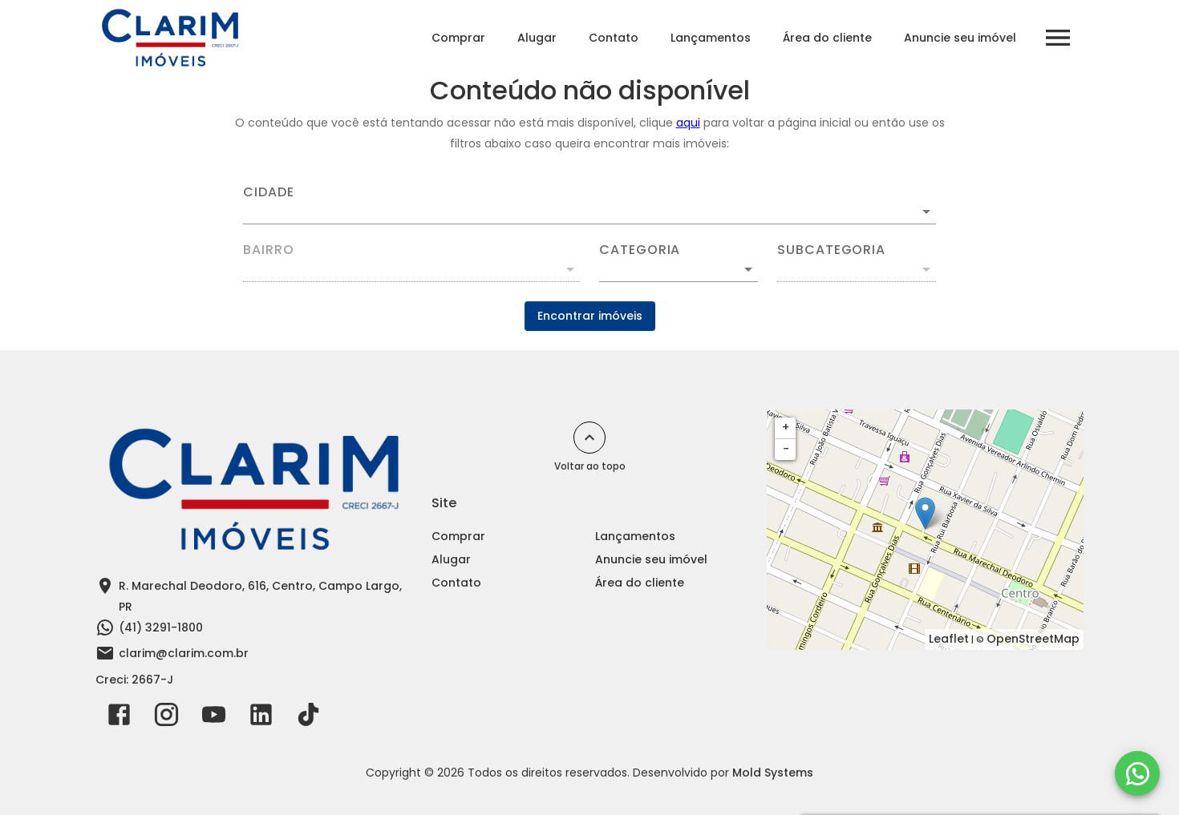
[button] (678, 269)
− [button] (786, 449)
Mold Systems (772, 773)
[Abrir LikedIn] (261, 718)
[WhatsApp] (1137, 773)
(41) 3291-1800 (161, 627)
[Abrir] (926, 211)
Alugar (537, 38)
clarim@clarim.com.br (184, 653)
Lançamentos (711, 38)
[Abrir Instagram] (166, 718)
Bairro (268, 250)
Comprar (458, 38)
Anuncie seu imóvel (960, 38)
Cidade (268, 192)
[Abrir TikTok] (308, 718)
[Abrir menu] (1058, 37)
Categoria (639, 250)
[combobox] (589, 205)
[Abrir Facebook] (119, 718)
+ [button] (785, 427)
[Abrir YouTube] (214, 718)
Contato (613, 38)
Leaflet (949, 639)
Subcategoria (831, 250)
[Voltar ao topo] (589, 438)
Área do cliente (827, 38)
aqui (688, 123)
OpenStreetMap (1033, 639)
